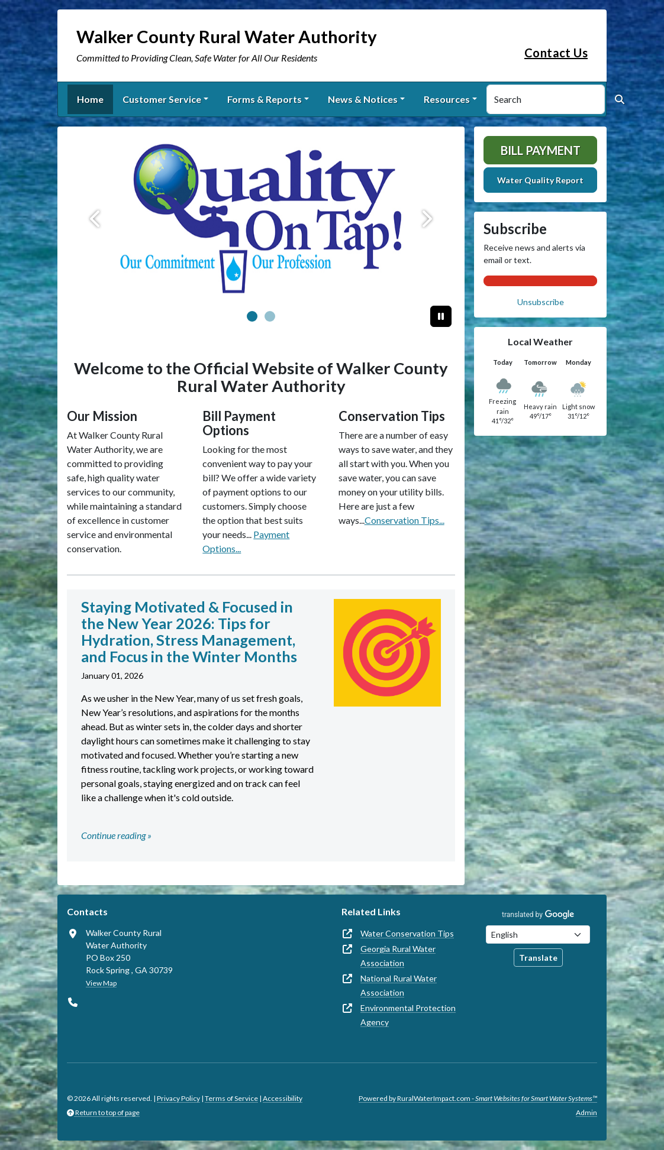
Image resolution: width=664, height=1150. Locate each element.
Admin (586, 1112)
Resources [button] (447, 99)
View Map (101, 983)
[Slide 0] (252, 316)
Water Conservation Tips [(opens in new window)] (407, 933)
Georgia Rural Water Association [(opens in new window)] (398, 956)
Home (90, 99)
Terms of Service (231, 1098)
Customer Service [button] (162, 99)
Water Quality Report (540, 180)
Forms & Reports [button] (264, 99)
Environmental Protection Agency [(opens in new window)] (408, 1015)
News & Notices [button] (363, 99)
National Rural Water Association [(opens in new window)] (398, 985)
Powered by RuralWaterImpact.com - (478, 1098)
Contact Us (556, 53)
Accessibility (282, 1098)
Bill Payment (541, 150)
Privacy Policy (178, 1098)
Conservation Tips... (404, 520)
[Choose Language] (538, 934)
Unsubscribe (540, 302)
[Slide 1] (270, 316)
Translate (538, 958)
